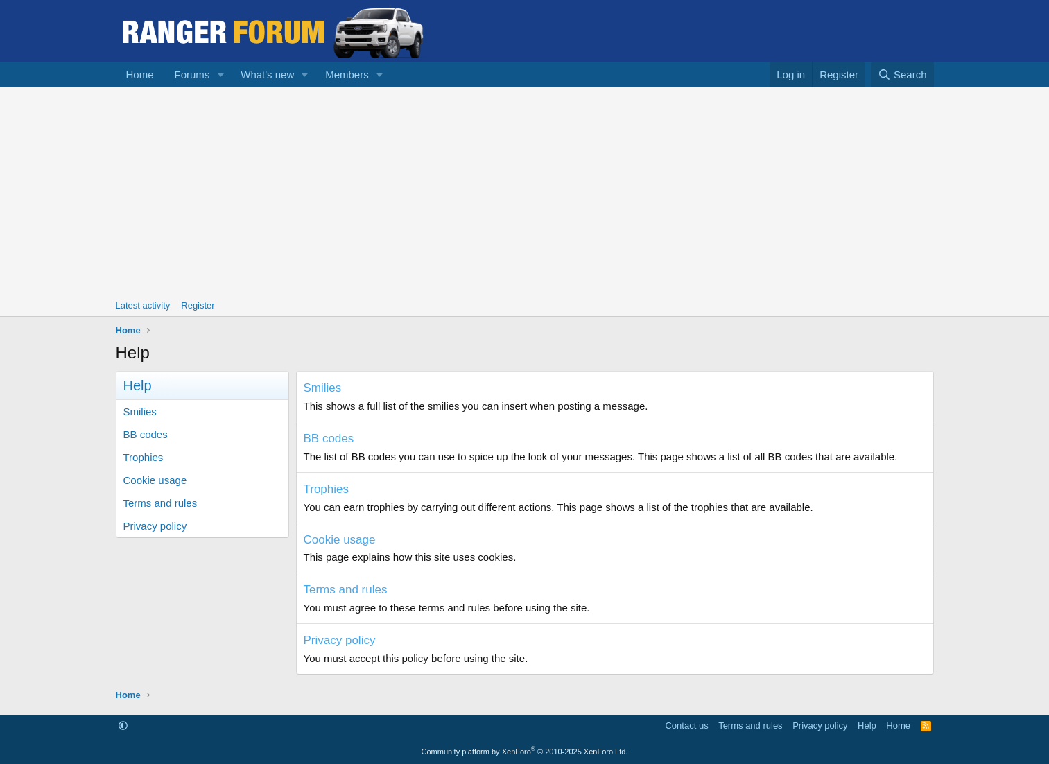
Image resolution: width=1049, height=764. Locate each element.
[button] (220, 74)
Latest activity (143, 305)
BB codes (145, 434)
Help (867, 725)
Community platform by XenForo (525, 751)
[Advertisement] (525, 191)
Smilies (140, 411)
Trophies (143, 457)
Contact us (686, 725)
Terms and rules (160, 503)
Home (140, 74)
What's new (267, 74)
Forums (192, 74)
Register (197, 305)
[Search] (902, 74)
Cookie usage (155, 480)
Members (347, 74)
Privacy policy (155, 526)
